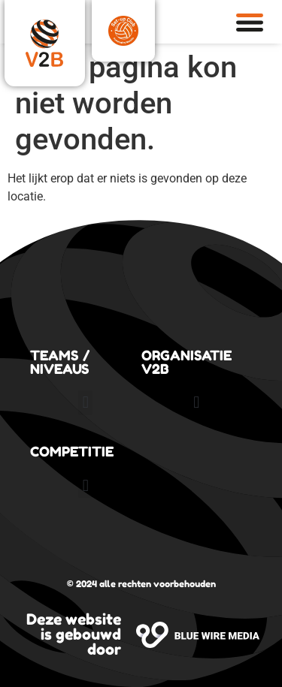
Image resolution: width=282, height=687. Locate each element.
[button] (85, 402)
